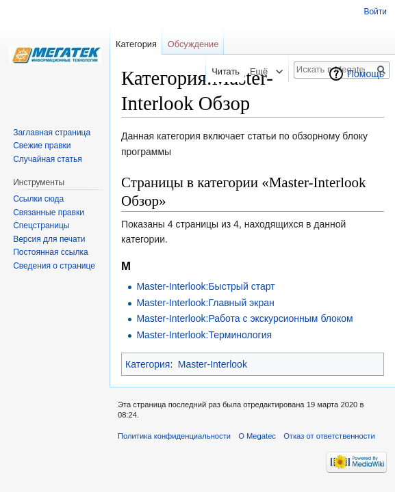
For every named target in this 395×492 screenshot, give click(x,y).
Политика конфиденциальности (174, 436)
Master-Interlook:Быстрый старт (205, 286)
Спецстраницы (41, 225)
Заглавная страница (51, 132)
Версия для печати (49, 239)
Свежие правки (42, 145)
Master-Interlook (212, 364)
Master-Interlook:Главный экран (205, 302)
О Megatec (257, 436)
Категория (147, 364)
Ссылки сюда (38, 199)
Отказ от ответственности (329, 436)
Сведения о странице (54, 266)
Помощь (365, 73)
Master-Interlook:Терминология (204, 334)
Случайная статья (47, 159)
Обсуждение (193, 44)
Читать (221, 71)
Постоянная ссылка (50, 252)
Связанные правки (48, 212)
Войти (375, 11)
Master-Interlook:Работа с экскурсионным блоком (244, 318)
